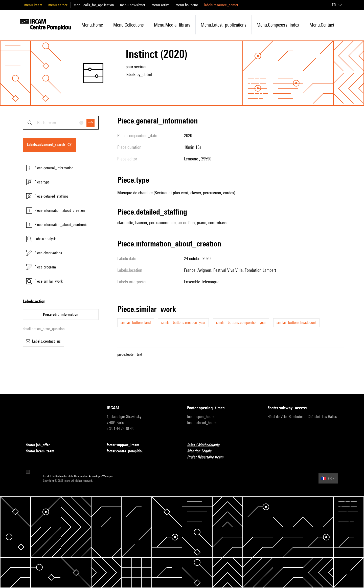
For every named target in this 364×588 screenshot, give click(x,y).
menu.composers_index (278, 25)
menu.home (92, 25)
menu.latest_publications (223, 25)
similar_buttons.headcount (296, 322)
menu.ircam (33, 5)
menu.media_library (172, 25)
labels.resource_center (221, 5)
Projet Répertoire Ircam (208, 457)
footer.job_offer (41, 445)
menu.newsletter (132, 5)
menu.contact (321, 25)
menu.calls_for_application (94, 5)
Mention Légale (202, 451)
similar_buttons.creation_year (183, 322)
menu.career (57, 5)
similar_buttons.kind (136, 322)
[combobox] (61, 123)
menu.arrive (160, 5)
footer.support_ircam (126, 445)
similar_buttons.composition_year (241, 322)
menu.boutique (186, 5)
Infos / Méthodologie (206, 445)
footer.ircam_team (43, 451)
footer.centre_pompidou (128, 451)
